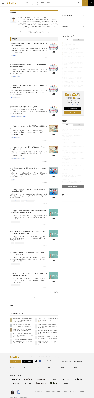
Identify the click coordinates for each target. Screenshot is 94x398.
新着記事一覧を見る (72, 186)
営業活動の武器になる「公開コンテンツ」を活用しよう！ (25, 107)
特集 (38, 3)
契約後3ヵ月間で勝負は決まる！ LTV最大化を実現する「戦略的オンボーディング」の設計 (48, 343)
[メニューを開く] (3, 3)
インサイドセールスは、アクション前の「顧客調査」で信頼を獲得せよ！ (28, 127)
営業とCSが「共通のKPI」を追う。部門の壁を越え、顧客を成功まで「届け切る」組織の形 (47, 332)
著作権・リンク (40, 391)
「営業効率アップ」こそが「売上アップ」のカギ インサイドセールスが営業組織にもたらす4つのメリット (28, 274)
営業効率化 (19, 116)
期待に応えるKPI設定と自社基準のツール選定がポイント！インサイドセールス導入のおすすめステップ (28, 232)
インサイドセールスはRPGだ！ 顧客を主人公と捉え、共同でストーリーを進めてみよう (28, 148)
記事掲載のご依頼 (66, 361)
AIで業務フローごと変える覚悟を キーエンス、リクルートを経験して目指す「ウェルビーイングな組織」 (22, 320)
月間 (78, 39)
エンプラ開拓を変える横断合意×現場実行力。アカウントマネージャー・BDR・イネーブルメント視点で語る (22, 341)
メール (22, 158)
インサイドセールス (15, 97)
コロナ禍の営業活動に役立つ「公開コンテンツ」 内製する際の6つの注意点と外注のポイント (28, 65)
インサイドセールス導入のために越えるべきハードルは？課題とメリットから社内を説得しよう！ (28, 253)
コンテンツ (13, 55)
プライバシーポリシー (74, 391)
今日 (67, 39)
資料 (19, 76)
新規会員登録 (72, 108)
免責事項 (53, 391)
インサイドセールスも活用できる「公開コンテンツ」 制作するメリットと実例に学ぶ (28, 86)
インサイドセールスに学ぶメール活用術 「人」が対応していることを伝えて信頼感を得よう (28, 190)
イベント (32, 3)
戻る (34, 297)
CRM (12, 242)
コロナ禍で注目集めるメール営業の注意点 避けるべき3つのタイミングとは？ (28, 169)
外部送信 (82, 391)
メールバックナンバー (73, 104)
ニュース (22, 3)
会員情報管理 (47, 391)
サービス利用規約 (64, 391)
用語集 (42, 3)
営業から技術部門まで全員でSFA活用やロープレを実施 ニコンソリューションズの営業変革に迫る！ (47, 326)
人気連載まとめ (49, 3)
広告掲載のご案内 (78, 361)
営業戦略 (13, 116)
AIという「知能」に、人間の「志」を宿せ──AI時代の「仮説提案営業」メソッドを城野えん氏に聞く (23, 335)
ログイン (72, 112)
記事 (27, 3)
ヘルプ (34, 391)
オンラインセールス (30, 200)
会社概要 (58, 391)
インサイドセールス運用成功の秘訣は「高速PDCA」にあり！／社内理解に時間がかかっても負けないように (28, 211)
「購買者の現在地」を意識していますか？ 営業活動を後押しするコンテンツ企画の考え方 (28, 44)
